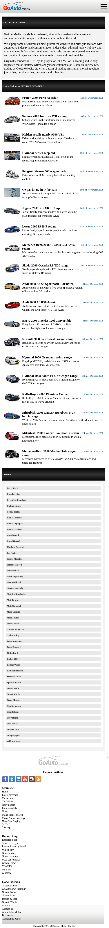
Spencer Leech (14, 682)
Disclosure (7, 915)
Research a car (9, 839)
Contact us (7, 908)
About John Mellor (12, 912)
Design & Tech (9, 898)
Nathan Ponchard (15, 629)
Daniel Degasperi (15, 523)
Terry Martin (13, 700)
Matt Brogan (13, 600)
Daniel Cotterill (14, 517)
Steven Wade (13, 688)
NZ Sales (7, 869)
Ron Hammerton (15, 670)
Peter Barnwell (14, 647)
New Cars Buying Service (11, 822)
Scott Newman (14, 676)
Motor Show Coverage (14, 818)
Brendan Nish (13, 494)
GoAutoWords (9, 902)
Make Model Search (12, 814)
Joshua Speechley (15, 576)
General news (9, 863)
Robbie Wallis (13, 665)
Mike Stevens (13, 623)
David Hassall (13, 541)
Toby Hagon (13, 718)
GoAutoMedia (9, 885)
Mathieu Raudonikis (16, 594)
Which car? (8, 849)
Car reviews (8, 798)
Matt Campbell (14, 606)
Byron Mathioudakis (16, 500)
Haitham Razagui (15, 547)
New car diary (9, 853)
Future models (9, 808)
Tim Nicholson (14, 706)
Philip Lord (12, 653)
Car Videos (7, 801)
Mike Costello (13, 612)
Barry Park (12, 488)
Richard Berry (14, 659)
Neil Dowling (13, 635)
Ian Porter (12, 553)
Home (5, 791)
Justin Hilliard (14, 582)
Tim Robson (13, 712)
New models (8, 804)
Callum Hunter (14, 506)
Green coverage (10, 856)
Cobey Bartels (13, 512)
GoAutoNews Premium (14, 889)
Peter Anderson (14, 641)
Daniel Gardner (14, 529)
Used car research (11, 859)
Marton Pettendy (15, 588)
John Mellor (13, 570)
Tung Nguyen (13, 735)
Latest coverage (10, 795)
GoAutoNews (9, 892)
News (5, 811)
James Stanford (14, 564)
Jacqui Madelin (14, 559)
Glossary (6, 873)
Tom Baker (12, 723)
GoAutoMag (8, 895)
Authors (6, 905)
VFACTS (7, 866)
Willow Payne (13, 741)
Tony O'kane (13, 729)
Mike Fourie (13, 617)
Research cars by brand (14, 846)
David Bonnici (13, 535)
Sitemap (6, 827)
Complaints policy (11, 918)
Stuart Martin (13, 694)
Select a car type (10, 843)
